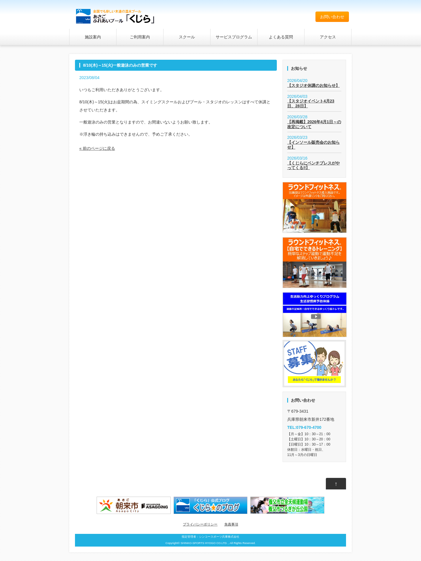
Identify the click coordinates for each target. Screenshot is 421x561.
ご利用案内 (140, 37)
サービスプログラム (234, 37)
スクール (187, 37)
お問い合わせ (332, 16)
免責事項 (231, 524)
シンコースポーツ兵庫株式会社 (219, 536)
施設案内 (93, 37)
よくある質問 (281, 37)
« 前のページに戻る (97, 148)
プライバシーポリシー (200, 524)
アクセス (328, 37)
